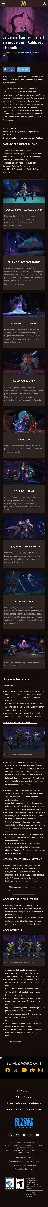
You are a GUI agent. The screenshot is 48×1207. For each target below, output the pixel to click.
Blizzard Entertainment (14, 53)
